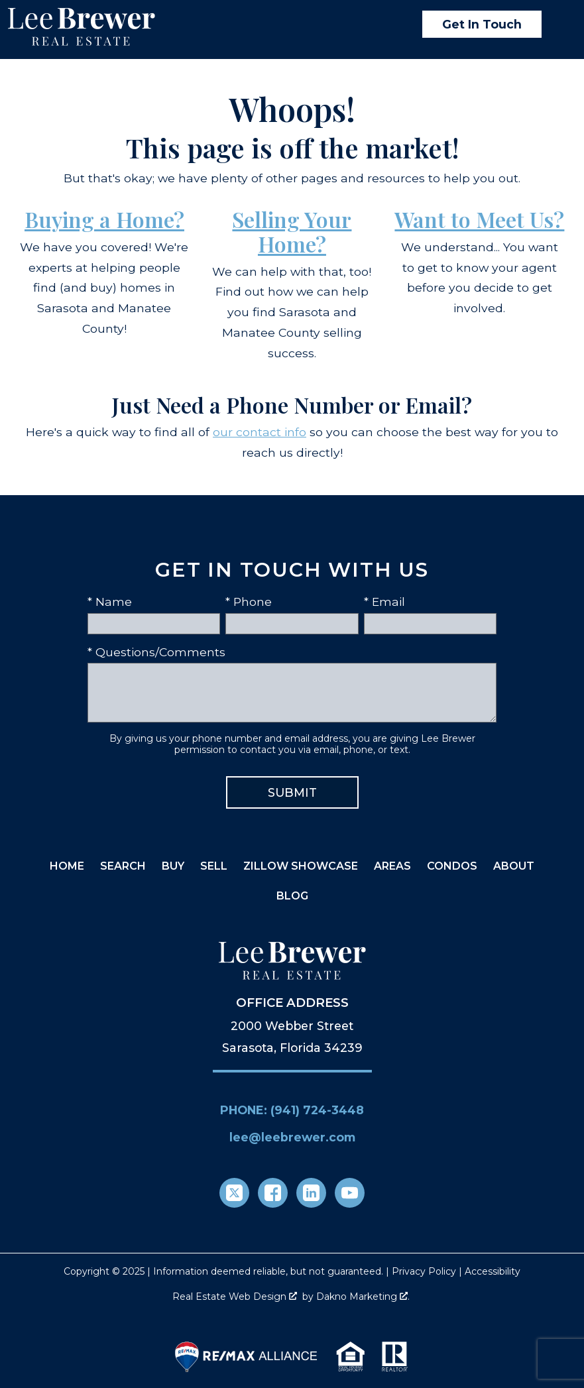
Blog (292, 896)
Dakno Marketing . (363, 1296)
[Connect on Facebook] (273, 1193)
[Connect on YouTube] (350, 1193)
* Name (110, 601)
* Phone (248, 601)
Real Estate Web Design (234, 1296)
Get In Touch (482, 24)
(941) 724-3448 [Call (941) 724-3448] (317, 1110)
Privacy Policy (424, 1271)
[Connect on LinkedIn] (311, 1193)
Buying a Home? (104, 219)
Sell (213, 866)
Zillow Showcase (300, 866)
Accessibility (492, 1271)
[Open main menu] (560, 24)
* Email (384, 601)
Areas (392, 866)
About (513, 866)
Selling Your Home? (291, 231)
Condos (452, 866)
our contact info (259, 432)
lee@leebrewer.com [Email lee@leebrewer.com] (292, 1137)
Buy (173, 866)
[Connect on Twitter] (234, 1193)
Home (67, 866)
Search (123, 866)
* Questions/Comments (156, 652)
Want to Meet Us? (479, 219)
